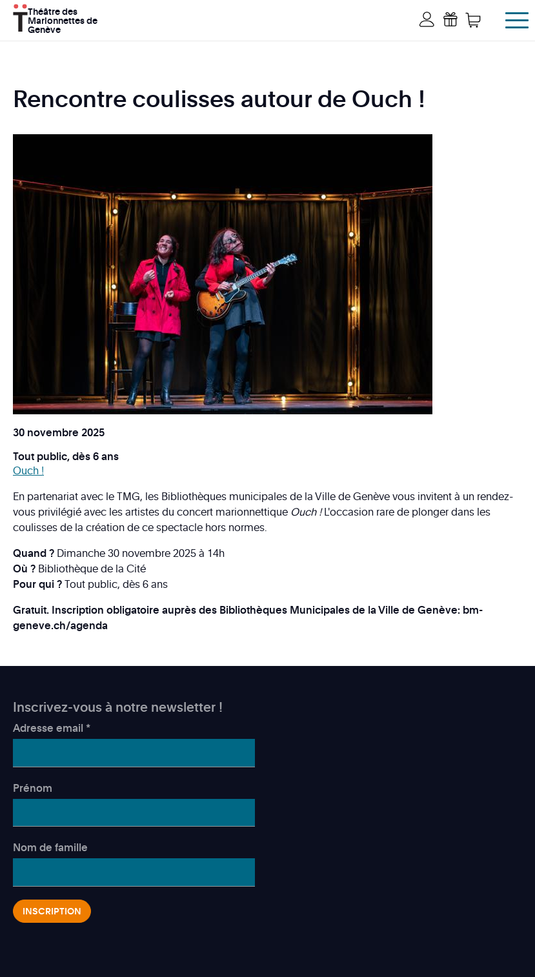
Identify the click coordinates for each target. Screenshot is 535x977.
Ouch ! (28, 470)
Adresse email (51, 728)
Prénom (32, 788)
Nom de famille (50, 847)
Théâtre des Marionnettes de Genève (62, 19)
